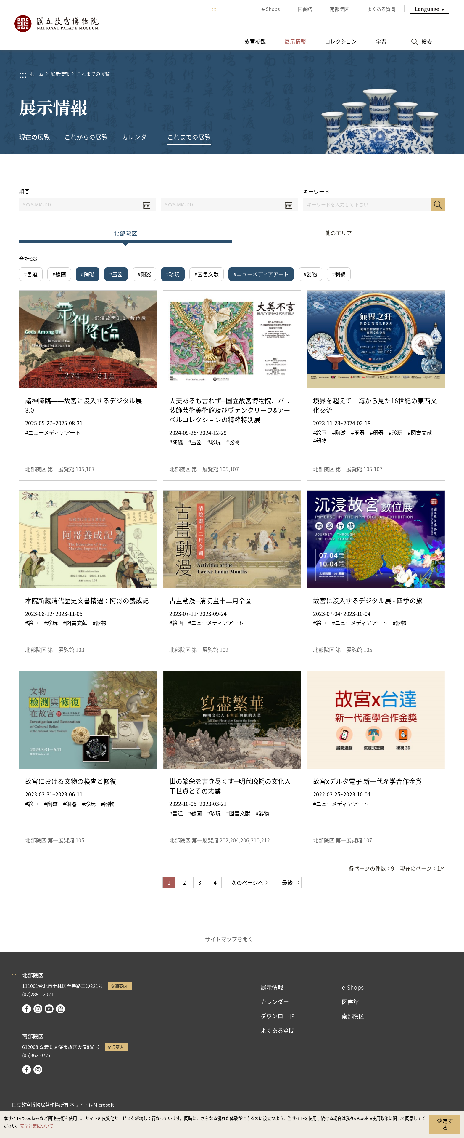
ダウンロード (277, 1016)
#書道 (31, 274)
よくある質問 (277, 1030)
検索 (438, 204)
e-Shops (353, 987)
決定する (445, 1124)
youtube (49, 1008)
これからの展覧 (86, 136)
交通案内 (119, 986)
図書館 (350, 1002)
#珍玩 (173, 274)
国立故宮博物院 (56, 24)
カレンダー (137, 136)
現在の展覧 (34, 136)
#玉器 (116, 274)
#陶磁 (87, 274)
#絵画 (59, 274)
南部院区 (353, 1016)
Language (427, 8)
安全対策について (36, 1126)
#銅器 (144, 274)
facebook (26, 1008)
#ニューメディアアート (261, 274)
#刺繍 (339, 274)
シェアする (380, 171)
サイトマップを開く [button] (229, 939)
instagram (37, 1008)
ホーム (36, 73)
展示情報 (60, 73)
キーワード (316, 191)
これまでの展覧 (93, 73)
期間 (24, 191)
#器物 (310, 274)
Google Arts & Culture (60, 1008)
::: (214, 9)
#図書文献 (206, 274)
